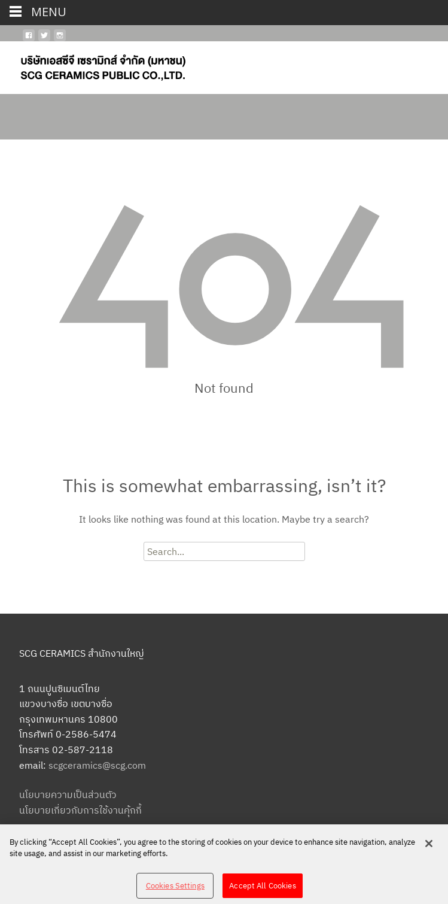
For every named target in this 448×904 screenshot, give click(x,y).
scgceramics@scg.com (97, 765)
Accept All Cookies (262, 889)
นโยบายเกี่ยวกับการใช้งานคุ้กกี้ (80, 810)
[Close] (429, 847)
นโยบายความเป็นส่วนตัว (68, 794)
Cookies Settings (175, 889)
